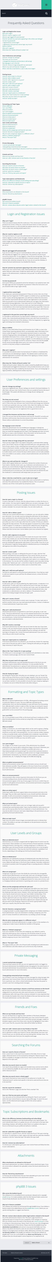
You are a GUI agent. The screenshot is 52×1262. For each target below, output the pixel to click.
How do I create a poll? (9, 82)
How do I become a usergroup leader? (13, 132)
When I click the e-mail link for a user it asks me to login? (18, 68)
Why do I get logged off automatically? (13, 37)
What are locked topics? (9, 119)
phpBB (20, 1258)
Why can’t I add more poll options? (12, 83)
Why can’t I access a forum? (10, 87)
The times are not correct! (9, 59)
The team (4, 1252)
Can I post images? (7, 111)
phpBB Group (6, 1197)
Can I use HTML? (7, 108)
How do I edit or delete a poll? (11, 85)
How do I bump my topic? (9, 98)
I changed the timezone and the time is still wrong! (17, 61)
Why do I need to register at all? (11, 35)
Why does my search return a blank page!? (14, 169)
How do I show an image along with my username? (17, 65)
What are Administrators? (9, 124)
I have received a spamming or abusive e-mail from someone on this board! (24, 149)
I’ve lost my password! (8, 41)
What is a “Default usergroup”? (11, 135)
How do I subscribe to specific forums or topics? (16, 182)
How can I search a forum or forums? (13, 165)
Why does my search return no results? (13, 167)
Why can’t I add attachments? (10, 89)
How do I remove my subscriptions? (12, 184)
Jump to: (27, 1242)
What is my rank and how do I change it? (14, 67)
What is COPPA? (7, 46)
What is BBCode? (7, 106)
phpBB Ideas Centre (33, 1208)
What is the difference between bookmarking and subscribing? (20, 180)
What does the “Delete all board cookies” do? (15, 50)
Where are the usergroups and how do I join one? (16, 130)
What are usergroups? (8, 128)
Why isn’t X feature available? (10, 203)
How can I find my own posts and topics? (14, 173)
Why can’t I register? (8, 48)
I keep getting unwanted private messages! (14, 147)
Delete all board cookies (17, 1252)
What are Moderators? (8, 126)
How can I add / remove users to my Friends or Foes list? (18, 158)
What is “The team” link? (9, 137)
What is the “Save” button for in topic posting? (15, 95)
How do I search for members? (11, 171)
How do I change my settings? (11, 57)
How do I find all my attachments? (12, 194)
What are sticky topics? (9, 117)
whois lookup (39, 1221)
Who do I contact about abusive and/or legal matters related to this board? (24, 205)
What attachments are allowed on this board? (15, 192)
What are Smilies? (7, 109)
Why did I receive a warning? (10, 91)
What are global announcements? (12, 113)
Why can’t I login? (7, 33)
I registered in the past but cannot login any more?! (17, 44)
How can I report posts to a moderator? (13, 93)
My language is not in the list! (10, 63)
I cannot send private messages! (11, 145)
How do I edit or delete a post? (11, 78)
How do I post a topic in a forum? (12, 76)
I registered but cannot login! (10, 42)
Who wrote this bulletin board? (11, 201)
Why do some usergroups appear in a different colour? (18, 134)
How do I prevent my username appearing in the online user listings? (22, 39)
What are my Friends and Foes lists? (12, 156)
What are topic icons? (8, 121)
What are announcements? (10, 115)
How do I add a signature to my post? (13, 80)
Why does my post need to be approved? (14, 96)
